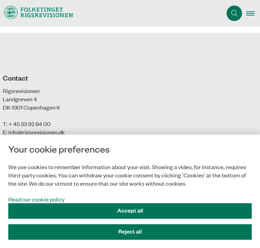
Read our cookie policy (36, 199)
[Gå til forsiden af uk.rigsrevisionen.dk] (111, 13)
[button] (253, 13)
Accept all (130, 210)
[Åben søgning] (234, 13)
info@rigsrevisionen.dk (36, 132)
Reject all (130, 231)
